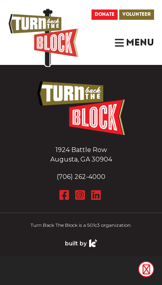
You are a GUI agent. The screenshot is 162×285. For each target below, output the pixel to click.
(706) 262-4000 (81, 176)
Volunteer (136, 14)
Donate (104, 14)
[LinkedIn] (97, 195)
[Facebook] (65, 195)
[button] (134, 43)
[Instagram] (81, 195)
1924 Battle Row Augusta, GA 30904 (81, 154)
